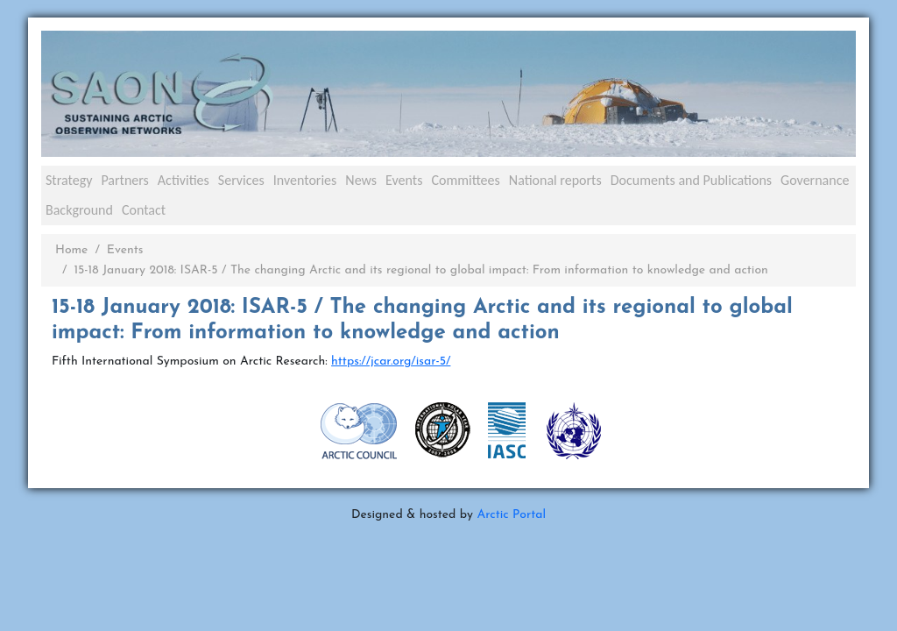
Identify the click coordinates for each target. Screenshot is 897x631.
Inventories (305, 180)
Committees (465, 180)
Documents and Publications (691, 180)
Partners (124, 180)
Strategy (69, 180)
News (361, 180)
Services (241, 180)
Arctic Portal (511, 514)
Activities (183, 180)
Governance (814, 180)
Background (79, 210)
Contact (144, 210)
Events (403, 180)
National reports (555, 180)
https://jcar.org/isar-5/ (390, 361)
